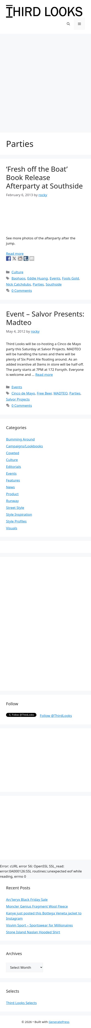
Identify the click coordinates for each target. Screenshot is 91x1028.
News (10, 487)
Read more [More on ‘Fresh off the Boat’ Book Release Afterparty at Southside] (15, 253)
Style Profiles (16, 521)
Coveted (12, 453)
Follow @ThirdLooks (56, 715)
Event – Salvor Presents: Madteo (45, 318)
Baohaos (18, 278)
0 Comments (21, 290)
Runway (12, 500)
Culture (17, 272)
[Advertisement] (45, 81)
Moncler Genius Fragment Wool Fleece (37, 906)
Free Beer (44, 393)
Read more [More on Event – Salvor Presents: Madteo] (44, 374)
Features (13, 480)
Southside (54, 284)
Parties (38, 284)
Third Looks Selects (21, 1002)
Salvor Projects (18, 399)
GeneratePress (59, 1022)
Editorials (13, 466)
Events (55, 278)
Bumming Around (20, 439)
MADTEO (61, 393)
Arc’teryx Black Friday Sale (27, 899)
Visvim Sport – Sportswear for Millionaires (39, 925)
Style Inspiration (19, 514)
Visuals (11, 528)
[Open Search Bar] (68, 24)
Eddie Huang (37, 278)
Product (12, 494)
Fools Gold (70, 278)
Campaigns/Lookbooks (24, 446)
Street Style (15, 507)
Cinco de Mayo (23, 393)
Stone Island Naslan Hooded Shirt (33, 932)
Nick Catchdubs (18, 284)
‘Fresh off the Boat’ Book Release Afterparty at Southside (44, 177)
